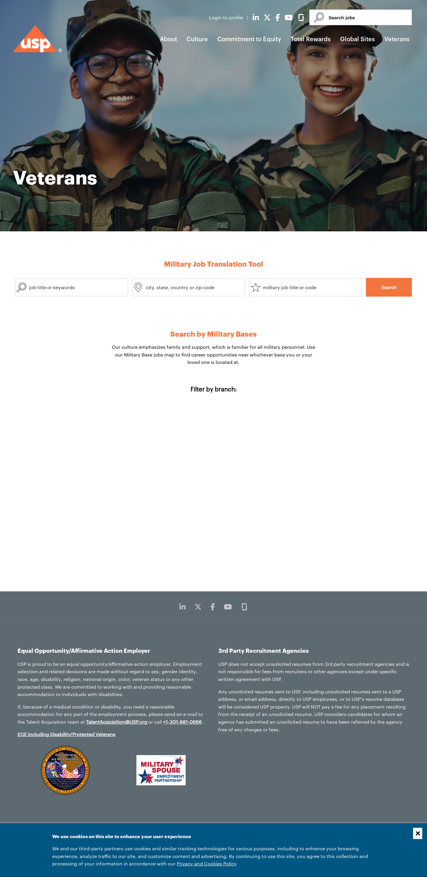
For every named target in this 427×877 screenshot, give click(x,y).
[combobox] (71, 287)
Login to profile (226, 17)
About (168, 38)
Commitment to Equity (249, 38)
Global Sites (357, 38)
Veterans (397, 38)
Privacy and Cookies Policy (207, 863)
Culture (197, 38)
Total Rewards (311, 38)
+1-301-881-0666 (182, 722)
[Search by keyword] (71, 287)
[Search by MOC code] (305, 287)
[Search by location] (188, 287)
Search (389, 287)
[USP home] (37, 38)
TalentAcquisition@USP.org (117, 722)
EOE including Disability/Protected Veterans (66, 734)
